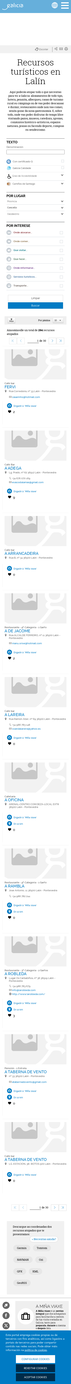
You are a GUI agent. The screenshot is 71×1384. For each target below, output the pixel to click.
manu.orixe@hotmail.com (27, 643)
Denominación (14, 147)
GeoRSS (22, 1283)
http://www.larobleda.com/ (28, 994)
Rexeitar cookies (35, 1368)
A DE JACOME (17, 631)
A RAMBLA (14, 886)
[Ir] (33, 341)
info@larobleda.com (24, 990)
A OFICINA (14, 800)
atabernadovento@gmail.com (29, 1082)
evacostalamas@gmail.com (28, 482)
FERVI (10, 387)
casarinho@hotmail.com (26, 397)
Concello (12, 207)
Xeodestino (13, 214)
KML (35, 1271)
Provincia (12, 201)
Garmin (22, 1248)
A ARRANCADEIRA (21, 553)
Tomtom (42, 1248)
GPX (19, 1271)
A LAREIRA (14, 714)
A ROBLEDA (16, 973)
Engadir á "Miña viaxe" (25, 406)
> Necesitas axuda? (44, 1239)
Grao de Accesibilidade (22, 176)
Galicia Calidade (22, 168)
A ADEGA (13, 468)
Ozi (41, 1259)
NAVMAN (23, 1259)
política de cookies (36, 1350)
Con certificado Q (23, 161)
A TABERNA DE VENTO (26, 1071)
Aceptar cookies (35, 1377)
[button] (43, 49)
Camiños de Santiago (20, 184)
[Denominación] (35, 152)
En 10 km (18, 824)
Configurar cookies (35, 1359)
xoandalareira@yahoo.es (26, 728)
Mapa (11, 320)
